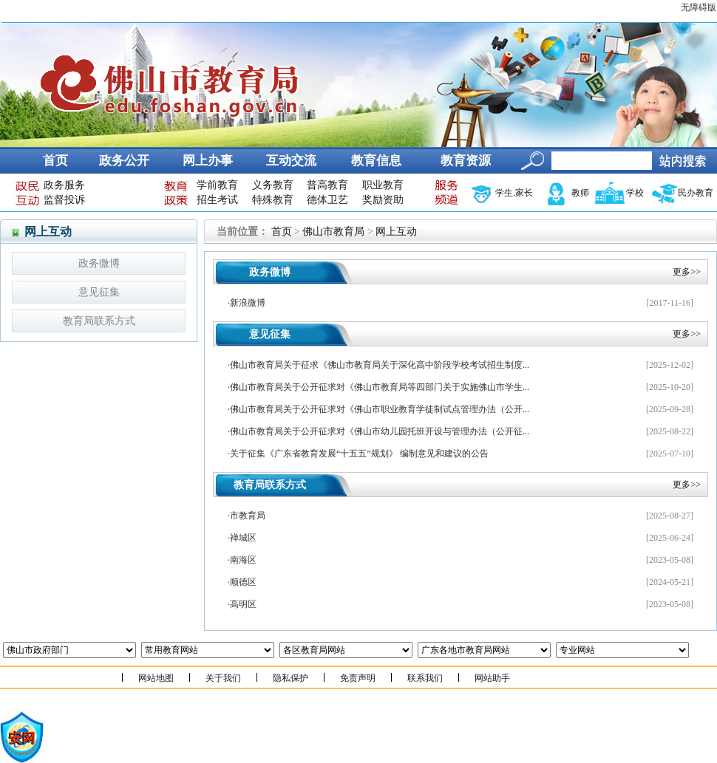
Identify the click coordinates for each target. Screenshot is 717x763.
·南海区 (242, 560)
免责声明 (358, 678)
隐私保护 (290, 678)
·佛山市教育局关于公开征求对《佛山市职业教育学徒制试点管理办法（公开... (378, 409)
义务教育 (272, 185)
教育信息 (376, 161)
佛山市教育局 (333, 231)
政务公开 (124, 161)
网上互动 (396, 231)
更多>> (687, 272)
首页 (55, 161)
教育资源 (466, 161)
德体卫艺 (327, 199)
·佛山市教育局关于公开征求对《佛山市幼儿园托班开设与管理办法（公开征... (378, 431)
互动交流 (291, 161)
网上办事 (208, 161)
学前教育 (217, 185)
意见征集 (99, 292)
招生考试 (217, 199)
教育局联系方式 (99, 320)
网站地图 (156, 678)
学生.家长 (514, 193)
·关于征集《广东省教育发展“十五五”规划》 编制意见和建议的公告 (358, 453)
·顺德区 (242, 582)
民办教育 (695, 193)
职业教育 (383, 185)
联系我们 (425, 678)
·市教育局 (246, 515)
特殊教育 (272, 199)
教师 (580, 193)
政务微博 (99, 263)
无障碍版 (698, 7)
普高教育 (327, 185)
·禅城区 (242, 538)
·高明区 (242, 604)
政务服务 (64, 185)
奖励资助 (383, 199)
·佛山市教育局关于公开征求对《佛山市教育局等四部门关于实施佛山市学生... (378, 387)
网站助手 (492, 678)
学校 (635, 193)
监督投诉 (64, 199)
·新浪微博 (246, 303)
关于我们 (223, 678)
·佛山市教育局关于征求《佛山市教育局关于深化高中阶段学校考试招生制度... (378, 365)
